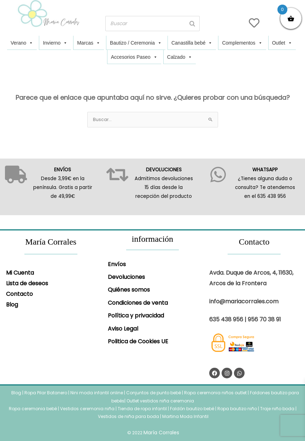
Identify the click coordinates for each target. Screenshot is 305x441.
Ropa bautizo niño (237, 409)
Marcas (88, 43)
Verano (22, 43)
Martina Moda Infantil (185, 416)
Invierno (55, 43)
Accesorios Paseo (134, 57)
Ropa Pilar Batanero (45, 393)
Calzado (179, 57)
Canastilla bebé (192, 43)
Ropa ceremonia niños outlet (215, 393)
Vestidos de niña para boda (128, 416)
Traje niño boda (277, 409)
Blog (12, 304)
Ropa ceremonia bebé (33, 409)
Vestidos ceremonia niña (87, 409)
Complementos (242, 43)
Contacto (19, 294)
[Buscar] (192, 23)
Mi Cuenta (20, 273)
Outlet (282, 43)
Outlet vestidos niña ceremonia (160, 401)
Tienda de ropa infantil (142, 409)
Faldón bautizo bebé (192, 409)
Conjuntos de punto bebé (153, 393)
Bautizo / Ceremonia (136, 43)
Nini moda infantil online (97, 393)
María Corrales (161, 432)
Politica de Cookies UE (138, 341)
